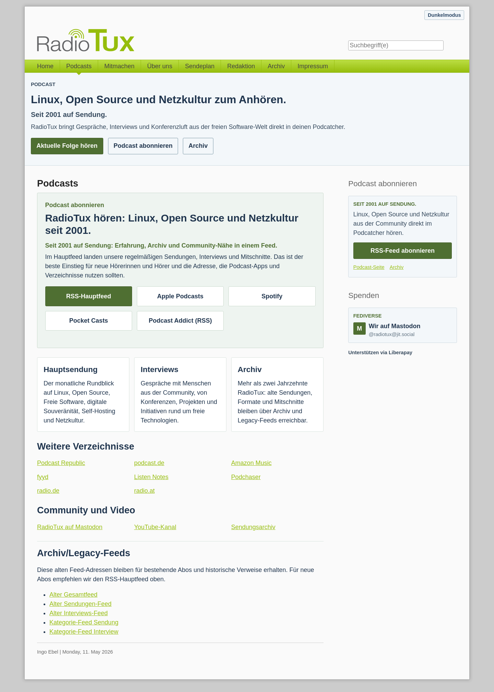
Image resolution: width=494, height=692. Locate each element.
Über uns (159, 66)
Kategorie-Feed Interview (83, 631)
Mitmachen (119, 66)
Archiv (276, 66)
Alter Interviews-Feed (78, 613)
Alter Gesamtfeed (73, 594)
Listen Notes (151, 477)
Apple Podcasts (180, 296)
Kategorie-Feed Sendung (83, 622)
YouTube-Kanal (155, 527)
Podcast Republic (61, 463)
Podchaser (246, 477)
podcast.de (149, 463)
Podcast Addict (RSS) (180, 320)
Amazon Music (251, 463)
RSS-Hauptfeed (88, 296)
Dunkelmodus (444, 15)
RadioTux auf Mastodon (69, 527)
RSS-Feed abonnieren (402, 250)
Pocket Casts (88, 320)
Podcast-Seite (369, 267)
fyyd (42, 477)
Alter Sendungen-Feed (80, 603)
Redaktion (241, 66)
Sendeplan (199, 66)
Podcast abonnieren (143, 145)
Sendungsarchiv (253, 527)
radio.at (144, 490)
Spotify (271, 296)
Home (45, 66)
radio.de (48, 490)
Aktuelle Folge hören (66, 145)
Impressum (312, 66)
